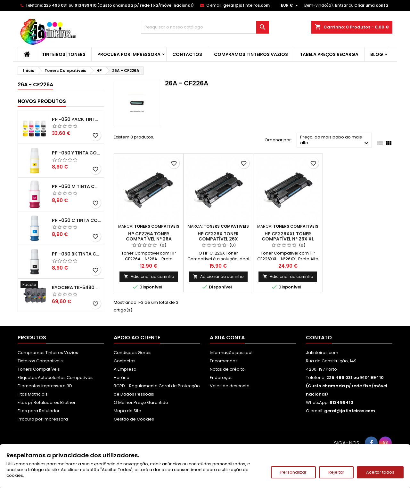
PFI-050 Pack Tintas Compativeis (76, 119)
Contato (319, 337)
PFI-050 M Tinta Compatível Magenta (76, 186)
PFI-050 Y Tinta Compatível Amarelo (76, 152)
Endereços (221, 377)
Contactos (187, 54)
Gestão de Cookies (134, 419)
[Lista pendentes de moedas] (290, 5)
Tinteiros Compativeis (40, 361)
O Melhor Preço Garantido (141, 402)
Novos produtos (42, 101)
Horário (121, 377)
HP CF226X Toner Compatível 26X (218, 236)
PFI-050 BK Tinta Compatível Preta (76, 253)
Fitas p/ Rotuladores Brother (47, 402)
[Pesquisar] (205, 27)
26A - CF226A (35, 84)
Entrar (341, 5)
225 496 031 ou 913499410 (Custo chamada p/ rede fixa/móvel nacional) (119, 5)
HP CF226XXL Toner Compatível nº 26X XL (288, 236)
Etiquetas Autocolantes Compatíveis (56, 377)
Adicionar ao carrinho (149, 276)
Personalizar (293, 472)
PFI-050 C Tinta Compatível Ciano (76, 220)
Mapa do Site (127, 411)
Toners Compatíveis (39, 369)
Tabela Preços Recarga (329, 54)
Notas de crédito (227, 369)
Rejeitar (336, 472)
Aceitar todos (380, 472)
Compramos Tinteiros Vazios (251, 54)
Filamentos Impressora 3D (45, 386)
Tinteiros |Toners (64, 54)
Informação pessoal (231, 353)
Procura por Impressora (128, 54)
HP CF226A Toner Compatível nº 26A (149, 236)
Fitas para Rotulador (39, 411)
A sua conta (227, 337)
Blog (376, 54)
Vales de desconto (230, 386)
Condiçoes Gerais (133, 353)
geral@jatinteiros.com (246, 5)
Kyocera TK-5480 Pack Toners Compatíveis (76, 287)
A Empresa (125, 369)
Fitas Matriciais (33, 394)
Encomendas (224, 361)
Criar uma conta (371, 5)
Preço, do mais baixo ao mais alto (335, 140)
